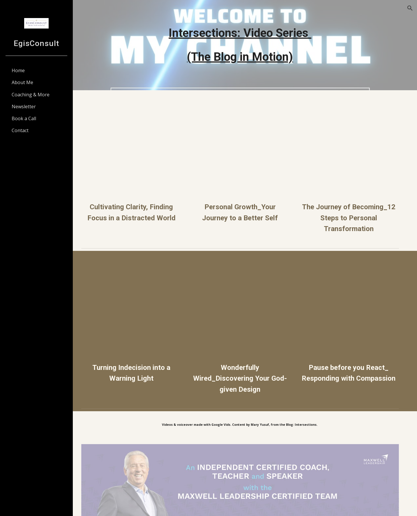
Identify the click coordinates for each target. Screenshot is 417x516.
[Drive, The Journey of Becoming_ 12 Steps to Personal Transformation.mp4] (350, 146)
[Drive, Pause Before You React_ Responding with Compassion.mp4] (350, 303)
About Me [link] (22, 82)
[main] (245, 45)
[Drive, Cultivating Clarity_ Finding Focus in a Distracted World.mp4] (139, 146)
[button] (410, 8)
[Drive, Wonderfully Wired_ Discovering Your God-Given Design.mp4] (245, 303)
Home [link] (18, 70)
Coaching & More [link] (31, 94)
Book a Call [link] (24, 118)
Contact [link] (20, 130)
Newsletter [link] (24, 106)
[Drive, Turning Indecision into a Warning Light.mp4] (139, 303)
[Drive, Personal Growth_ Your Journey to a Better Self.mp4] (245, 146)
